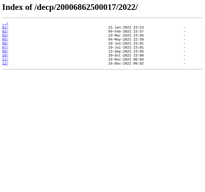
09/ (5, 57)
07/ (5, 52)
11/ (5, 67)
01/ (5, 28)
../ (5, 24)
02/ (5, 33)
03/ (5, 38)
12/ (5, 72)
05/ (5, 43)
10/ (5, 62)
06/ (5, 48)
